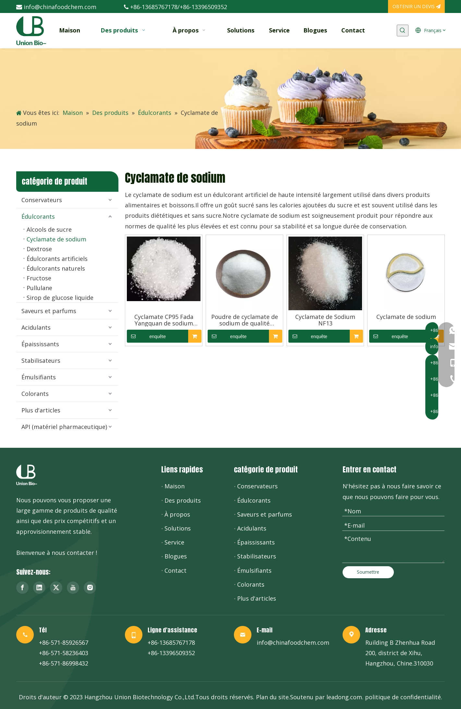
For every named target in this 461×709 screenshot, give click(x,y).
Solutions (177, 528)
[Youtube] (73, 587)
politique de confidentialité (403, 697)
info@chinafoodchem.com (60, 7)
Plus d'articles (40, 410)
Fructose (39, 278)
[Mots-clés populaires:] (402, 30)
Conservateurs (41, 200)
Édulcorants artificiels (57, 259)
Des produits (182, 500)
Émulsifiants (38, 377)
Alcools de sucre (49, 229)
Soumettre (368, 572)
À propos (177, 514)
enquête (146, 336)
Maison (174, 486)
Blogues (175, 556)
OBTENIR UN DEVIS (417, 6)
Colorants (35, 393)
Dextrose (39, 249)
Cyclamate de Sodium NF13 (325, 319)
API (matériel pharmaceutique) (64, 427)
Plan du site (272, 697)
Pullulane (39, 288)
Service (174, 542)
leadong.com (344, 697)
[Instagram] (90, 587)
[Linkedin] (39, 587)
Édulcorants (38, 216)
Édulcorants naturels (56, 268)
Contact (175, 570)
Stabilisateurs (40, 360)
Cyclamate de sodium (56, 239)
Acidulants (36, 327)
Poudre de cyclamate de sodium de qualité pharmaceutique (244, 319)
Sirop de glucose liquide (60, 297)
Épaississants (40, 344)
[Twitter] (56, 587)
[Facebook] (22, 587)
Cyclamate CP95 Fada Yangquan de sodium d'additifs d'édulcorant (163, 319)
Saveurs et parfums (48, 311)
